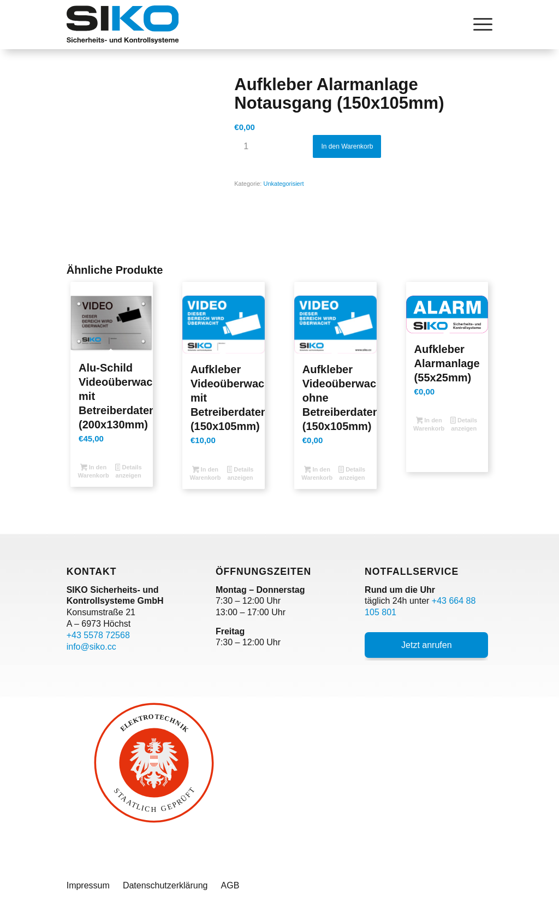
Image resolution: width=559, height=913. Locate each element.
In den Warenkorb (347, 146)
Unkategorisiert (283, 183)
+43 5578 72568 (98, 635)
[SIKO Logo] (123, 24)
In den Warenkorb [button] (93, 471)
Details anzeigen (128, 471)
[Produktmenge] (246, 146)
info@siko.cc (91, 646)
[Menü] (479, 24)
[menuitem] (479, 24)
